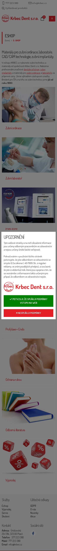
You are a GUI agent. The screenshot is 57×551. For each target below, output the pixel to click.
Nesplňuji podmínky (28, 312)
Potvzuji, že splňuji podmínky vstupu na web (28, 301)
